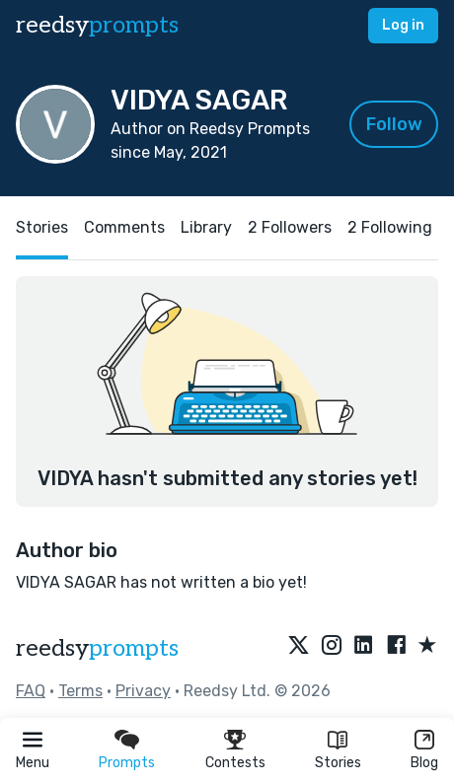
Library (206, 227)
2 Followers (290, 227)
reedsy (97, 648)
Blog (424, 762)
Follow (394, 124)
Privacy (143, 690)
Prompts (127, 762)
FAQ (30, 690)
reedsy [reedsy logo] (97, 25)
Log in (403, 25)
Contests (235, 762)
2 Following (389, 227)
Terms (80, 690)
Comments (124, 227)
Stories (338, 762)
